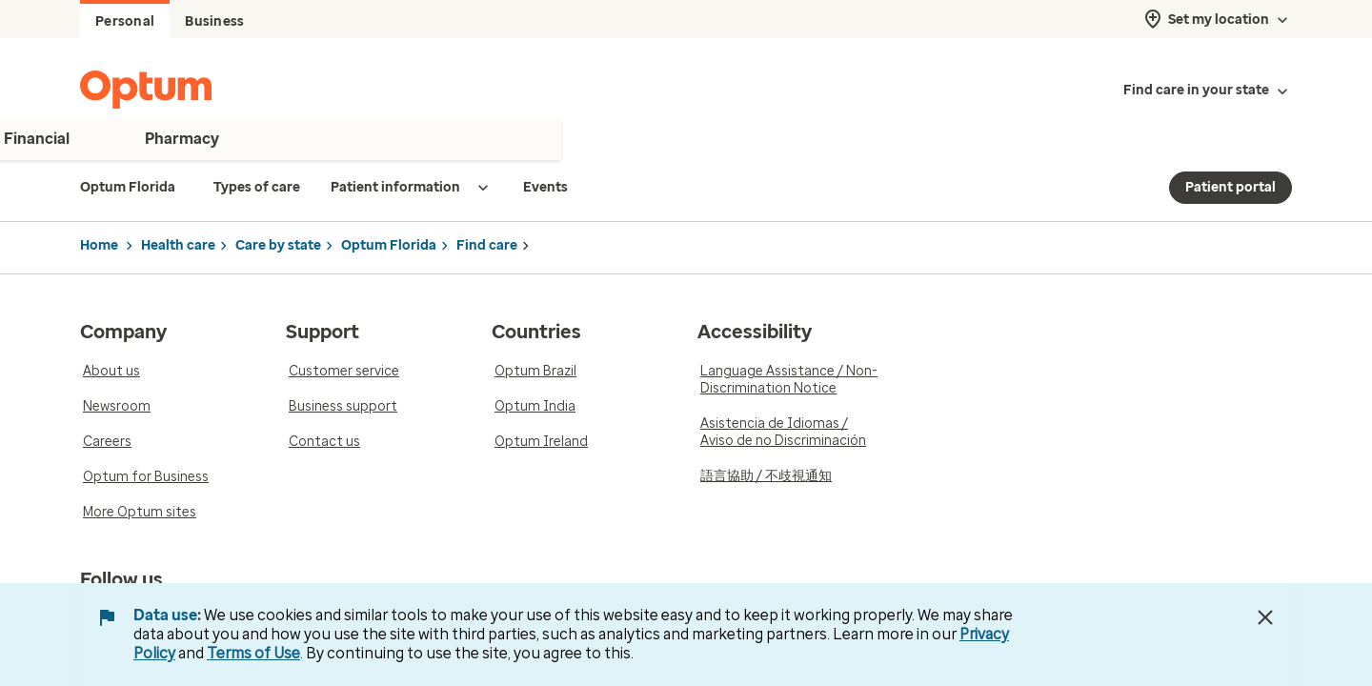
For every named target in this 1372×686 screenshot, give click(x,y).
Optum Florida (388, 245)
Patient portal (1230, 187)
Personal (124, 21)
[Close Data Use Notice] (1265, 617)
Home (99, 245)
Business (214, 21)
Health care (178, 245)
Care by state (278, 245)
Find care (486, 245)
